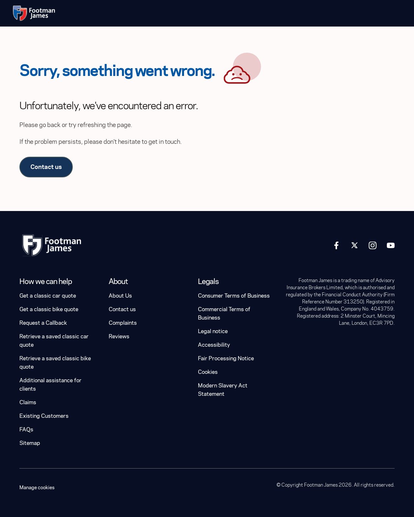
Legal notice (213, 331)
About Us (120, 296)
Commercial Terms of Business (224, 314)
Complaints (123, 323)
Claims (27, 402)
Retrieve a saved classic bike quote (55, 363)
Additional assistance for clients (50, 385)
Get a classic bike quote (48, 309)
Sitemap (29, 443)
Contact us (46, 167)
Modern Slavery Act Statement (222, 390)
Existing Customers (44, 416)
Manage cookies (37, 487)
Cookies (208, 372)
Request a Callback (43, 323)
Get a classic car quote (47, 296)
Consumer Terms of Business (234, 296)
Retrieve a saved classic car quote (54, 341)
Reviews (119, 336)
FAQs (26, 429)
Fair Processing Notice (226, 358)
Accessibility (214, 345)
